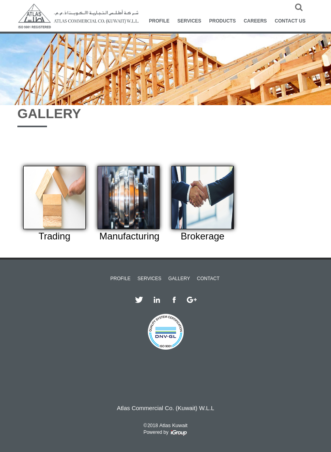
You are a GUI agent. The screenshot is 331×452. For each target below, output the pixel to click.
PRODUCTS (222, 21)
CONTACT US (290, 21)
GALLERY (179, 278)
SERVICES (189, 21)
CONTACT (208, 278)
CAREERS (255, 21)
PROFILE (159, 21)
